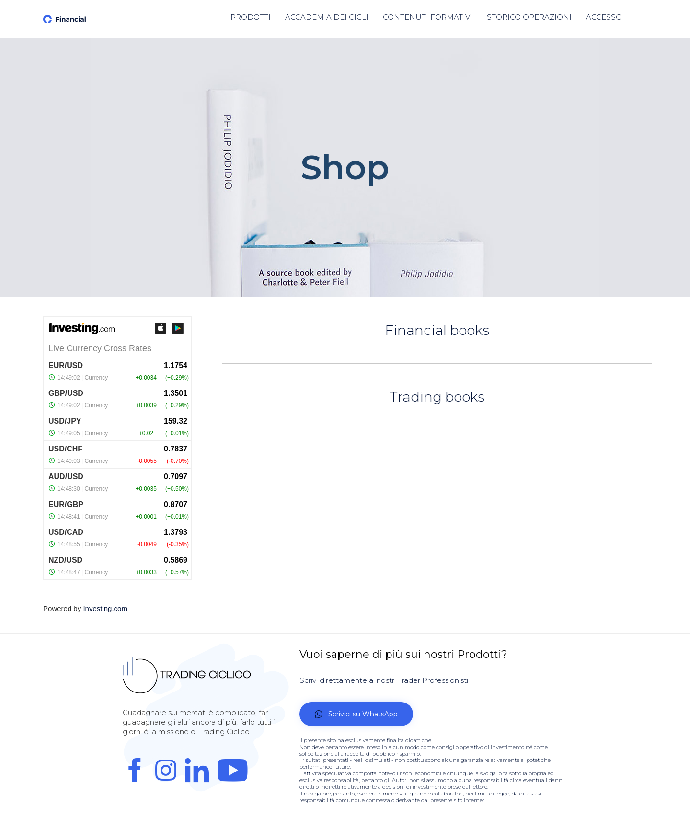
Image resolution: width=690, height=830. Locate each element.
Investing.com (105, 608)
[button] (356, 714)
